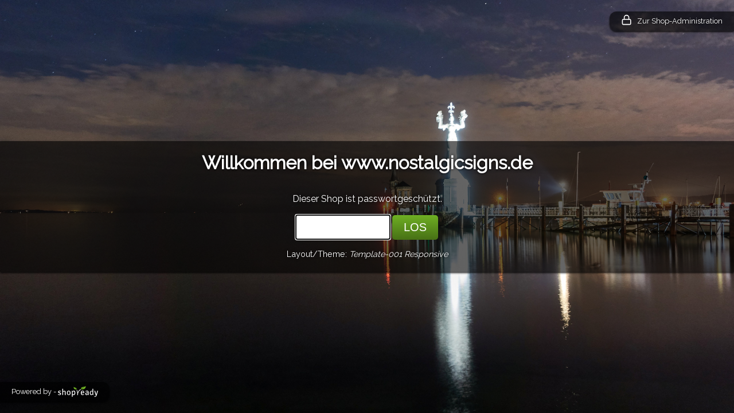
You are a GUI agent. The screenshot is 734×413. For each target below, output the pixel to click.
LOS (415, 227)
